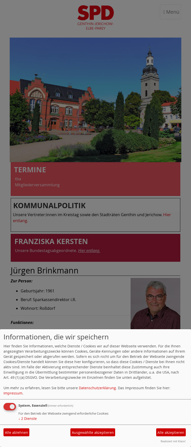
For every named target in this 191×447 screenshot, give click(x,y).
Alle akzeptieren (170, 432)
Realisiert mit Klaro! (173, 441)
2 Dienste (27, 418)
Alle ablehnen (16, 432)
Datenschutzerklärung (97, 387)
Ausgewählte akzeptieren (93, 432)
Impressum (12, 393)
